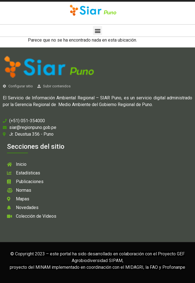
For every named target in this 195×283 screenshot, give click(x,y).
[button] (97, 30)
